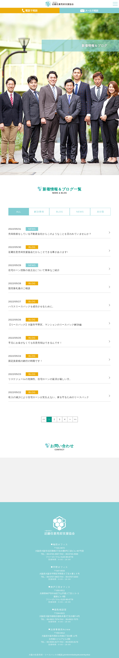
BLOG (59, 211)
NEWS (80, 211)
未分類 (100, 211)
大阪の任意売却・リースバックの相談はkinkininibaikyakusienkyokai (59, 655)
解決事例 (39, 211)
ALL (18, 211)
